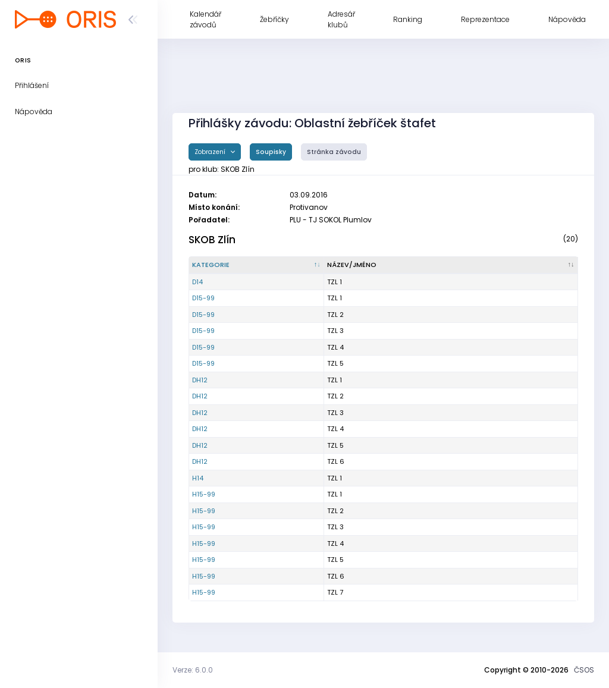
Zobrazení (210, 151)
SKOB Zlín (212, 240)
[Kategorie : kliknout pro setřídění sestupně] (256, 265)
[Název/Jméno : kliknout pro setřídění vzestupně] (451, 265)
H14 (197, 478)
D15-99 (203, 298)
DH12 (200, 380)
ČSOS (584, 670)
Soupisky (271, 151)
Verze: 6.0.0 (192, 670)
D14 (197, 282)
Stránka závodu (334, 151)
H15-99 (203, 494)
